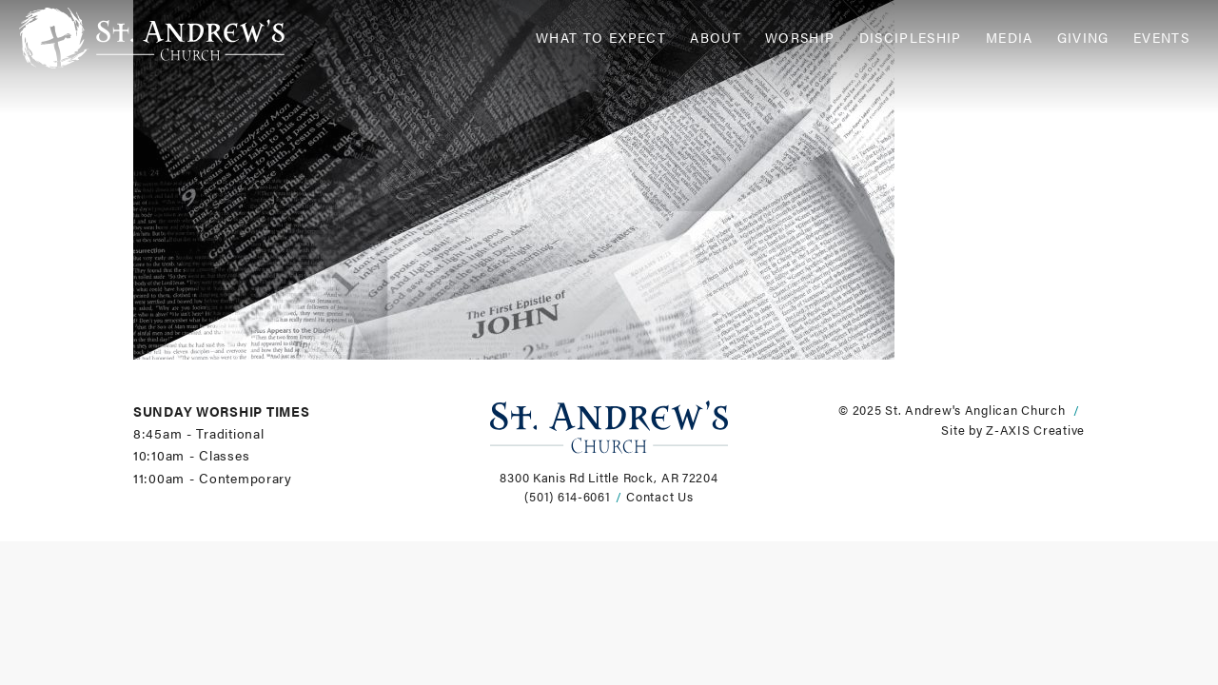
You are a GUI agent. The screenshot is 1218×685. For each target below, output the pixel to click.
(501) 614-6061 (567, 496)
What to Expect (601, 38)
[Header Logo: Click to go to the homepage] (171, 38)
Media (1009, 38)
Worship (800, 38)
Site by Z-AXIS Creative (1013, 430)
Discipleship (910, 38)
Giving (1083, 38)
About (715, 38)
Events (1161, 38)
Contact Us (659, 496)
